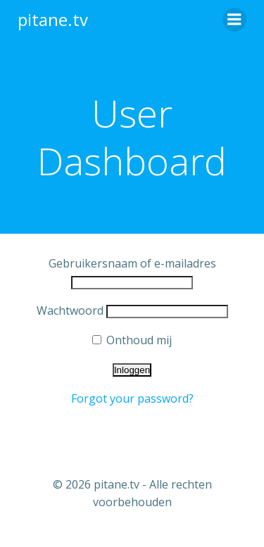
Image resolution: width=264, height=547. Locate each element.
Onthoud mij (132, 340)
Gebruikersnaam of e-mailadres (132, 263)
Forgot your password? (132, 398)
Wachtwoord (70, 310)
